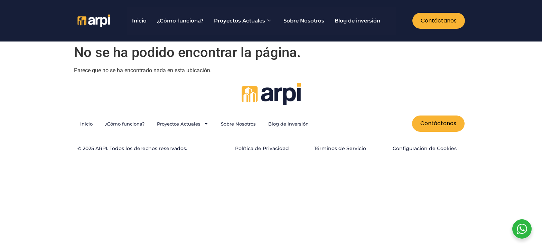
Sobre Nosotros (303, 20)
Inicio (139, 20)
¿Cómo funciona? (180, 20)
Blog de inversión (357, 20)
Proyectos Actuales (242, 20)
